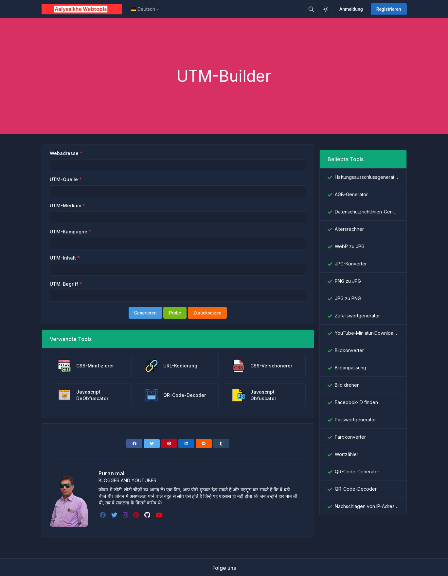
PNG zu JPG (348, 281)
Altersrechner (349, 229)
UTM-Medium (65, 205)
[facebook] (104, 515)
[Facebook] (134, 443)
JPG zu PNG (348, 298)
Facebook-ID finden (356, 402)
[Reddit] (204, 443)
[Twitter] (152, 443)
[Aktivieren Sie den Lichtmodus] (326, 9)
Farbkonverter (350, 437)
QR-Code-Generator (357, 471)
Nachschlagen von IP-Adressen (367, 506)
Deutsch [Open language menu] (143, 9)
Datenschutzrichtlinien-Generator (367, 211)
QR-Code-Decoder (356, 489)
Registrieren (388, 9)
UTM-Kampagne (68, 231)
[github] (148, 515)
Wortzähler (346, 454)
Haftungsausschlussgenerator (367, 177)
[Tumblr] (221, 443)
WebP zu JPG (350, 246)
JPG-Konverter (351, 263)
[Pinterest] (169, 443)
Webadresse (64, 153)
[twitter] (115, 515)
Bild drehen (347, 385)
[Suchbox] (311, 9)
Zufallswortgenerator (357, 315)
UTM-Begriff (64, 284)
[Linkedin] (186, 443)
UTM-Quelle (64, 179)
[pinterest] (137, 515)
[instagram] (126, 515)
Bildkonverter (349, 350)
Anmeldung (351, 9)
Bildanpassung (350, 367)
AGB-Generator (351, 194)
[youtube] (159, 515)
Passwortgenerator (355, 419)
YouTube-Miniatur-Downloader (367, 333)
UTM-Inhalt (63, 258)
